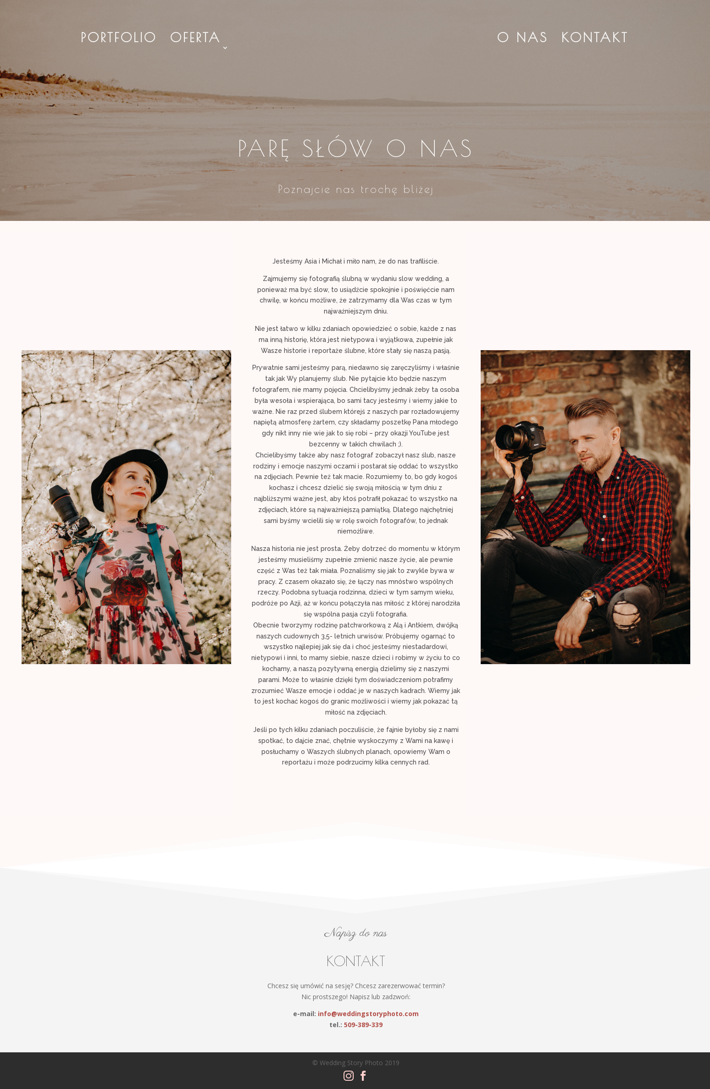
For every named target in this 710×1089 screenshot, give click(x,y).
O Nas (522, 39)
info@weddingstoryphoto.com (368, 1013)
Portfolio (119, 39)
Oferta (195, 39)
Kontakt (594, 39)
